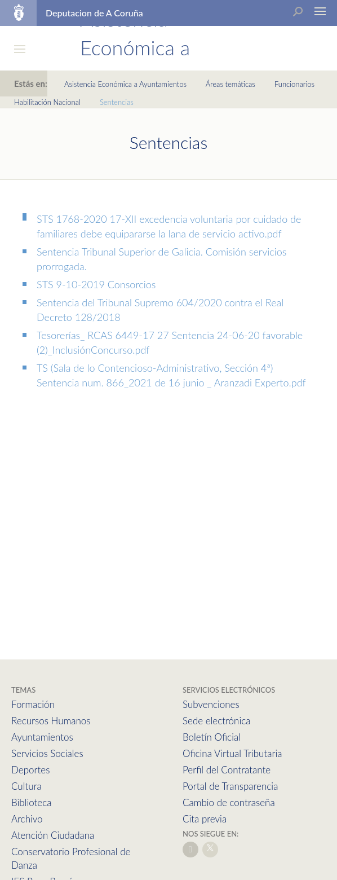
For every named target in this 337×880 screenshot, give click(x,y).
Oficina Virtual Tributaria (232, 753)
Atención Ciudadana (52, 835)
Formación (33, 704)
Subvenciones (211, 704)
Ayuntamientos (42, 737)
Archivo (27, 819)
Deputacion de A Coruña (94, 12)
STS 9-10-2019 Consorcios (96, 284)
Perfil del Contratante (227, 770)
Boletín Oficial (212, 737)
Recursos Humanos (50, 721)
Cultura (26, 786)
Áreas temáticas (230, 84)
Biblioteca (31, 802)
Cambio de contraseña (229, 802)
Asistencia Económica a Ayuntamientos (125, 84)
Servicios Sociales (47, 753)
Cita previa (205, 819)
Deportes (30, 770)
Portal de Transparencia (230, 786)
